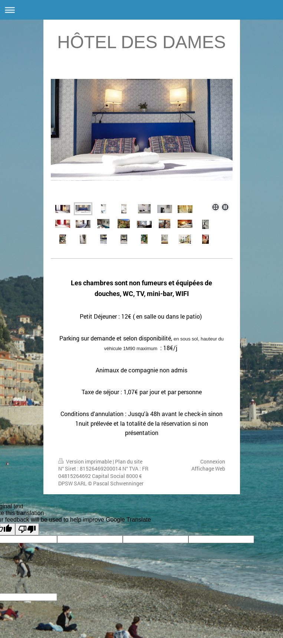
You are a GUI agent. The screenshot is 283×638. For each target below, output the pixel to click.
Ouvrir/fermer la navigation (141, 10)
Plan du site (128, 461)
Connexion (212, 461)
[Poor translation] (27, 529)
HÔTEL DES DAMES (141, 42)
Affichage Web (208, 468)
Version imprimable (85, 461)
